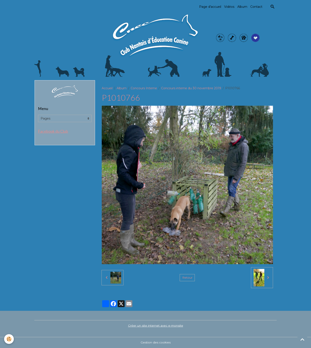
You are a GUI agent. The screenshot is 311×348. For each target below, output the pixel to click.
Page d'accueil (210, 7)
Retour (187, 277)
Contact (256, 7)
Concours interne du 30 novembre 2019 (191, 88)
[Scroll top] (302, 339)
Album (242, 7)
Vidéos (229, 7)
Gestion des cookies (155, 342)
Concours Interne (144, 88)
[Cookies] (9, 339)
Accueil (107, 88)
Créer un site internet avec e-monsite (155, 325)
